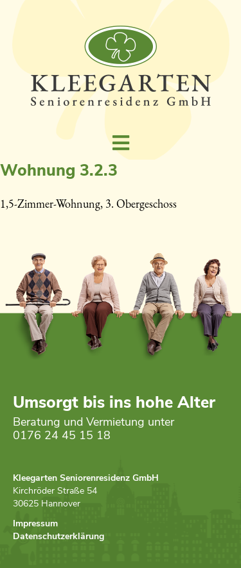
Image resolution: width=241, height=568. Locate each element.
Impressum (35, 525)
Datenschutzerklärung (58, 537)
